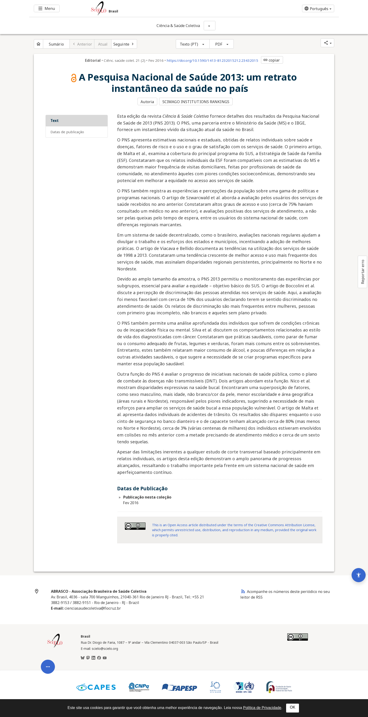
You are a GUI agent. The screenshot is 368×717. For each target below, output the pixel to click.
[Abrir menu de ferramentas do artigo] (48, 661)
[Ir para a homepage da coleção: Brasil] (158, 8)
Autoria (147, 101)
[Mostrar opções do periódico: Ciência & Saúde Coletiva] (209, 25)
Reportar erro (362, 272)
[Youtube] (105, 657)
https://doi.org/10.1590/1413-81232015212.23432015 (212, 60)
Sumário (56, 44)
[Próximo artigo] (124, 44)
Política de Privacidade (262, 708)
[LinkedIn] (93, 657)
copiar (271, 60)
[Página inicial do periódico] (38, 44)
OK (292, 707)
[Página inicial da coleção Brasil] (54, 646)
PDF (218, 44)
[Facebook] (99, 657)
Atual (103, 44)
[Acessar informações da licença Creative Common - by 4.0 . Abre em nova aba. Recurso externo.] (135, 525)
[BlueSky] (82, 657)
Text (54, 120)
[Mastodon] (88, 657)
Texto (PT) (189, 44)
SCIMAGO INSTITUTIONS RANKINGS (196, 101)
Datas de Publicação (67, 131)
